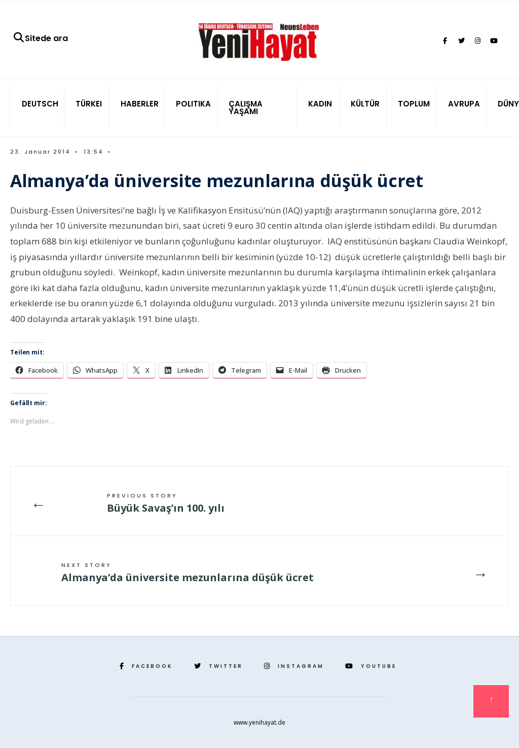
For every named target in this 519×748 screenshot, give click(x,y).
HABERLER (140, 103)
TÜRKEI (89, 103)
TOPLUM (414, 103)
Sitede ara (40, 38)
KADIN (320, 103)
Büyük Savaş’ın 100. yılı (166, 503)
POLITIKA (193, 103)
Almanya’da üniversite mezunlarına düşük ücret (187, 572)
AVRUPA (464, 103)
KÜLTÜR (365, 103)
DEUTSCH (40, 103)
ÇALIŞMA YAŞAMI (246, 107)
